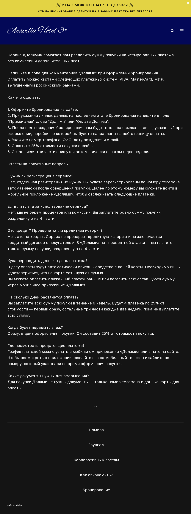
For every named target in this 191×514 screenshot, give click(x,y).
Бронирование (96, 489)
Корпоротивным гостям (96, 460)
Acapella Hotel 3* (37, 30)
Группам (96, 444)
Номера (96, 429)
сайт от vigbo (14, 505)
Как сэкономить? (96, 475)
